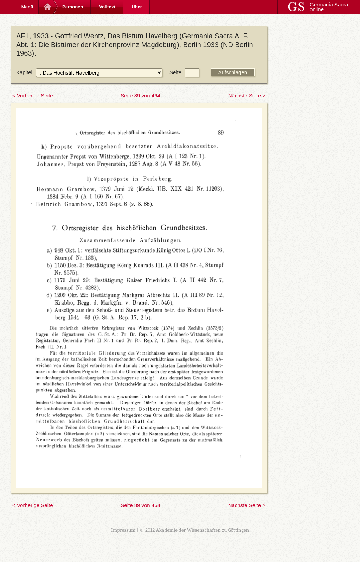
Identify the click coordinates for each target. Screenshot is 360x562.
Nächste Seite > (246, 95)
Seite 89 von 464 (140, 95)
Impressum (123, 530)
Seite (175, 72)
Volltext (107, 6)
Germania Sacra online (329, 6)
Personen (72, 6)
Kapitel (24, 72)
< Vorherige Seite (32, 95)
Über (136, 6)
